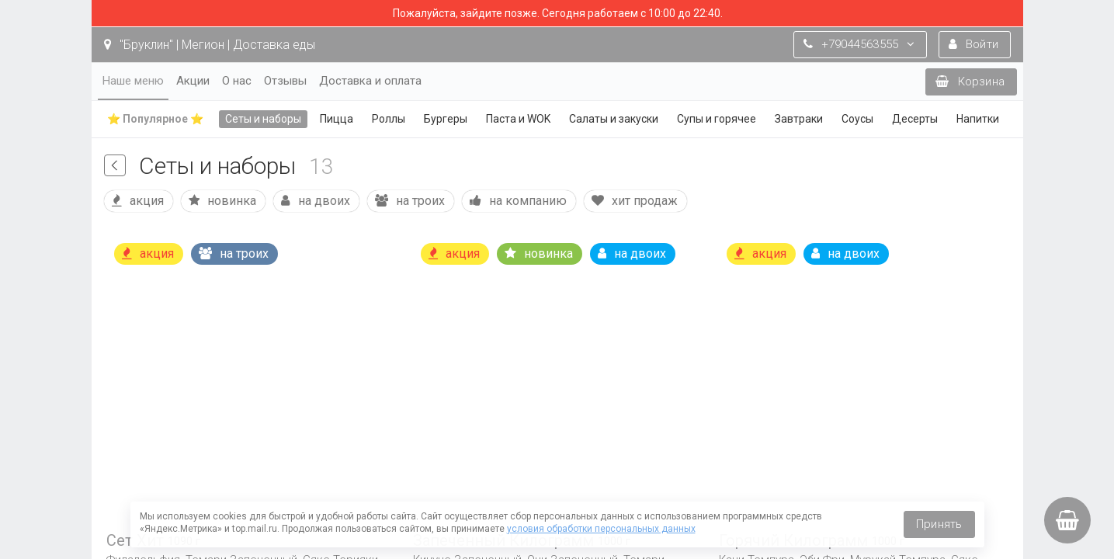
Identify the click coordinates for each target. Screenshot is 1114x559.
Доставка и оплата (370, 81)
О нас (237, 81)
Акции (193, 81)
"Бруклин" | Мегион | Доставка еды (209, 44)
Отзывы (285, 81)
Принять (939, 524)
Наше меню (133, 81)
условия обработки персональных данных (601, 528)
